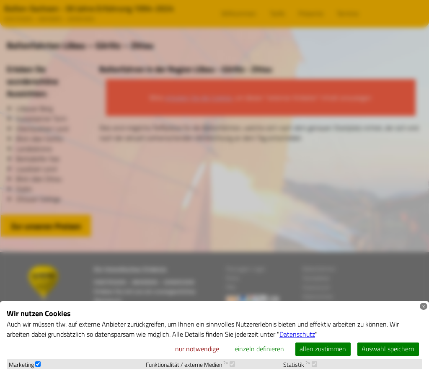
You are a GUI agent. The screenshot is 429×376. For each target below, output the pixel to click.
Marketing (25, 364)
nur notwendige (197, 349)
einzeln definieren (259, 349)
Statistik (300, 364)
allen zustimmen (323, 349)
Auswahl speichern (388, 349)
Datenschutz (297, 334)
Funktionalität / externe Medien (190, 364)
